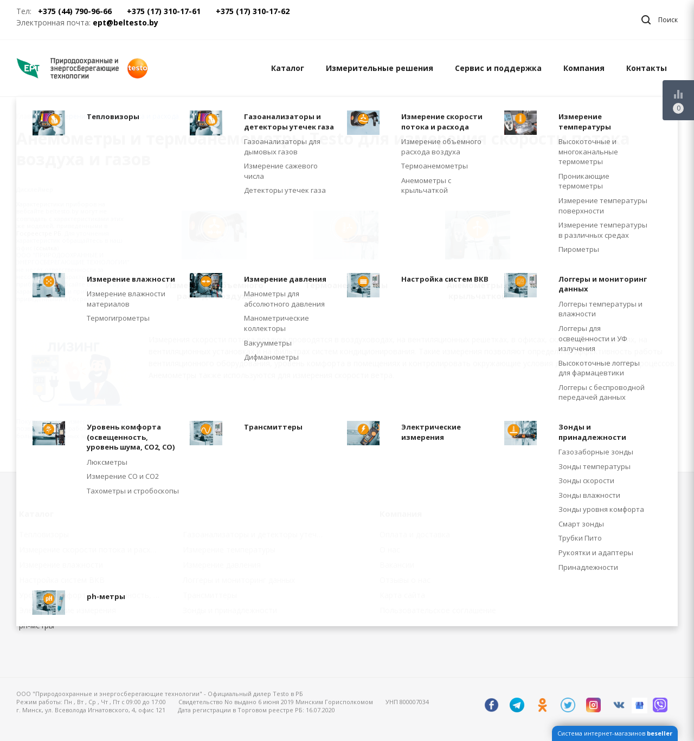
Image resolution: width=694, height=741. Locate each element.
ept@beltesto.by (125, 22)
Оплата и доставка (415, 534)
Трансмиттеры (210, 595)
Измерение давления (222, 565)
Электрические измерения (67, 610)
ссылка (46, 248)
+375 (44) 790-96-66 (75, 11)
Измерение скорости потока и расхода (91, 549)
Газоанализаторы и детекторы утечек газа (257, 534)
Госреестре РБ (38, 233)
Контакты (646, 68)
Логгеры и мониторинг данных (239, 580)
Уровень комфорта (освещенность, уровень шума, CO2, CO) (93, 595)
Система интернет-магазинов (614, 733)
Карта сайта (402, 595)
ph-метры (36, 625)
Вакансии (397, 565)
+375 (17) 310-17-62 (253, 11)
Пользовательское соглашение (438, 610)
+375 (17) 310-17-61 (164, 11)
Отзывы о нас (405, 580)
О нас (390, 549)
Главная (29, 116)
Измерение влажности (61, 565)
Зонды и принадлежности (230, 610)
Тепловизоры (44, 534)
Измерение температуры (229, 549)
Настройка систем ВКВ (62, 580)
